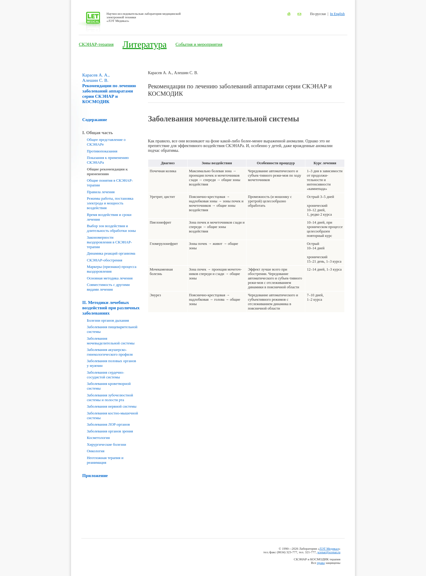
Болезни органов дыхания (108, 320)
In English (337, 14)
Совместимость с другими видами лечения (108, 287)
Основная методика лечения (110, 278)
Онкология (95, 451)
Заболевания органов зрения (110, 431)
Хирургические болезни (106, 444)
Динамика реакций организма (111, 253)
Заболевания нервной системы (112, 406)
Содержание (94, 119)
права (321, 562)
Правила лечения (101, 192)
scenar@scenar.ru (329, 552)
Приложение (95, 475)
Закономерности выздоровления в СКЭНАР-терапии (109, 242)
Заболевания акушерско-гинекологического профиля (110, 352)
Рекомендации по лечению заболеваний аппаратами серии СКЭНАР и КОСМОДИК (109, 88)
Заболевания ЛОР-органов (108, 424)
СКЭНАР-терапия (96, 44)
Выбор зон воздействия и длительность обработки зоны (111, 228)
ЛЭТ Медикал (329, 548)
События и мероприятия (198, 44)
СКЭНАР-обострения (104, 260)
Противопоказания (102, 151)
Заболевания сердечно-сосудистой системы (105, 374)
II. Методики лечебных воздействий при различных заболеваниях (111, 307)
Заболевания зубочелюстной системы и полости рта (110, 397)
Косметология (98, 437)
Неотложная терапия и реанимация (105, 460)
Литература (144, 45)
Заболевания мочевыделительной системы (111, 340)
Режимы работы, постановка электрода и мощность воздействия (110, 203)
